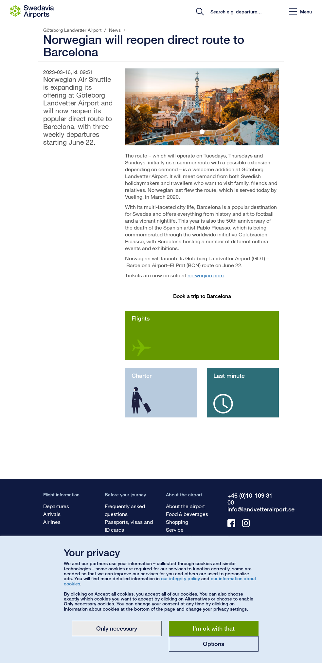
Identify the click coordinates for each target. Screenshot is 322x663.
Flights (141, 318)
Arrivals (52, 514)
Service (175, 529)
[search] (235, 11)
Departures (56, 506)
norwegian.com (206, 275)
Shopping (177, 522)
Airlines (52, 522)
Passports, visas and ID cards (129, 526)
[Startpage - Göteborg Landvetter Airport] (32, 11)
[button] (300, 12)
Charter (142, 375)
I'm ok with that (214, 628)
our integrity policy (180, 578)
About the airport (185, 506)
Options (213, 643)
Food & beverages (187, 514)
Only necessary (116, 628)
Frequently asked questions (125, 510)
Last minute (229, 375)
